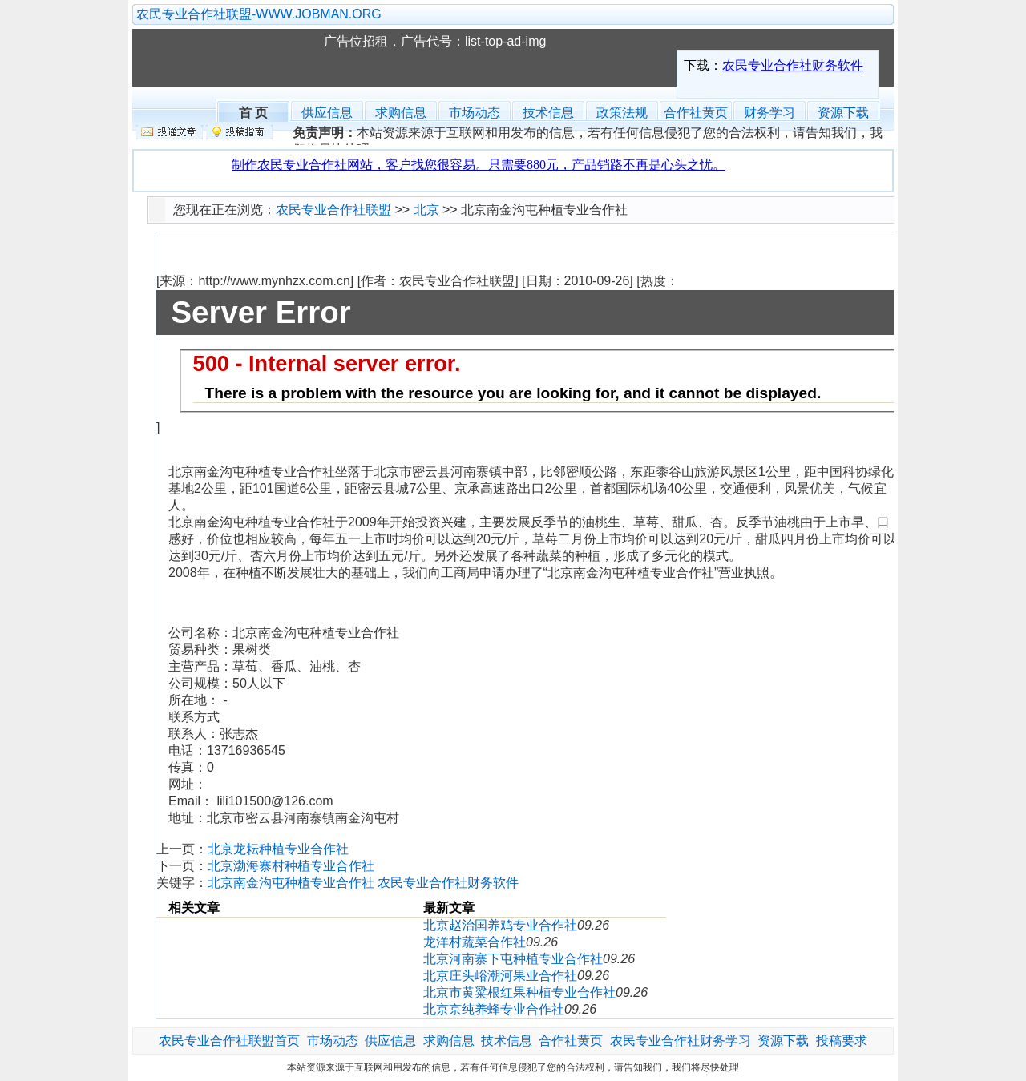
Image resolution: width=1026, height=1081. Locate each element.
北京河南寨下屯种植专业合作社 (513, 959)
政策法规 (622, 112)
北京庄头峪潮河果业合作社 (500, 975)
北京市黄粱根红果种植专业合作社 (519, 992)
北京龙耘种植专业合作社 (278, 849)
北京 (426, 209)
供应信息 (327, 112)
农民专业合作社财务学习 (680, 1040)
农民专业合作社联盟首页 (229, 1040)
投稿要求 (841, 1040)
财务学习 (769, 112)
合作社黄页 (696, 112)
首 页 (253, 111)
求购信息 (400, 112)
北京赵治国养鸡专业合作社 (500, 925)
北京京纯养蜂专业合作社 (493, 1009)
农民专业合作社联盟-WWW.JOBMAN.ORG (259, 14)
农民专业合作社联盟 (235, 58)
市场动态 (474, 112)
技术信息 (548, 112)
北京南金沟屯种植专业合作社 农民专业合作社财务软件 (363, 882)
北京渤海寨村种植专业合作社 (291, 866)
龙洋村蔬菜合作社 (474, 942)
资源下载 (843, 112)
